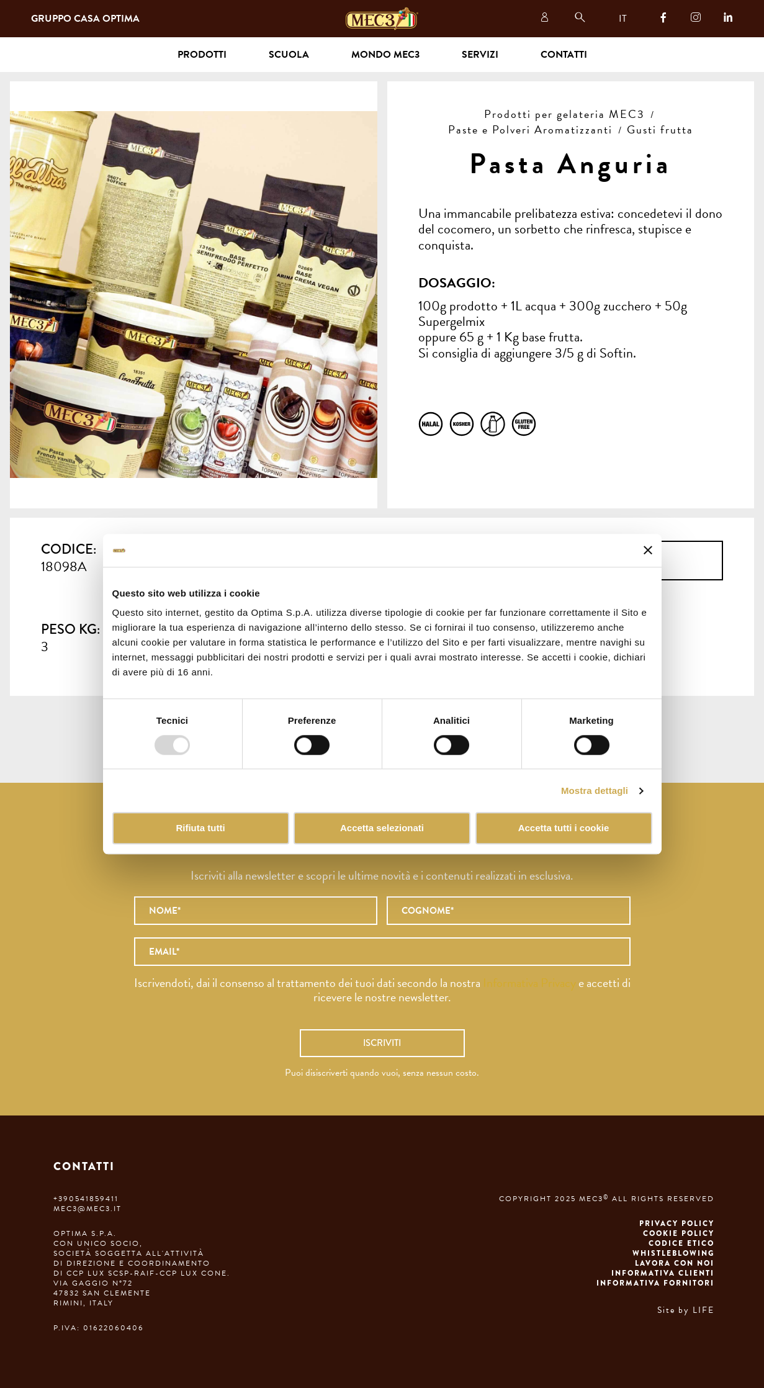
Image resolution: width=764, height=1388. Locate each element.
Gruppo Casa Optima (85, 18)
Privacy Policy (676, 1223)
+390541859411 (86, 1198)
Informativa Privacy (529, 982)
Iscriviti (382, 1043)
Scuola (289, 54)
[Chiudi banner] (648, 550)
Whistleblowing (673, 1253)
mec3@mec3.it (87, 1208)
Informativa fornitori (655, 1283)
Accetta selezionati (382, 828)
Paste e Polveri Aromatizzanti (530, 129)
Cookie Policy (678, 1233)
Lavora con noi (674, 1263)
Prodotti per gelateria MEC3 (564, 114)
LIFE (703, 1310)
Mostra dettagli (594, 790)
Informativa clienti (662, 1273)
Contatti (564, 54)
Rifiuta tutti (200, 828)
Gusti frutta (660, 129)
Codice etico (681, 1243)
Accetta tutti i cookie (563, 828)
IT (623, 18)
